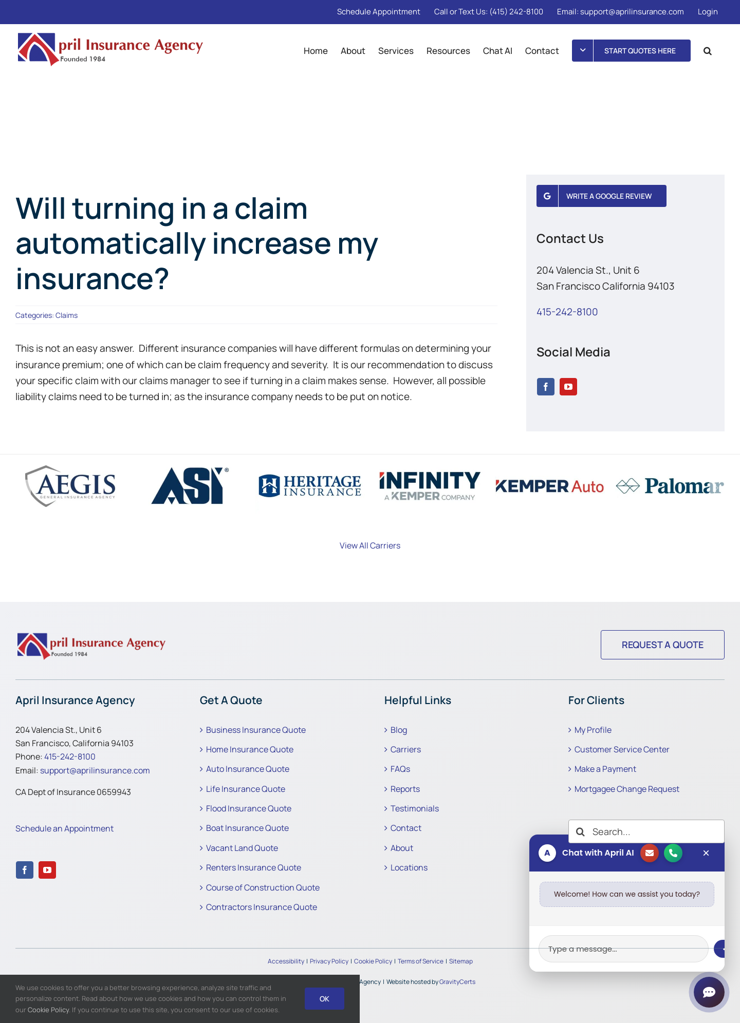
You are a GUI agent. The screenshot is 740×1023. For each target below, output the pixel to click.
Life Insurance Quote (245, 788)
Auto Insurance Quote (247, 768)
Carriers (406, 749)
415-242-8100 (567, 311)
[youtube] (568, 386)
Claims (66, 315)
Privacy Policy (329, 961)
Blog (399, 729)
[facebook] (545, 386)
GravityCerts (457, 981)
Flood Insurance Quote (248, 808)
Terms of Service (420, 961)
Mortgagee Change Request (627, 788)
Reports (405, 788)
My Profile (593, 729)
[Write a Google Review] (601, 196)
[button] (708, 50)
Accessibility (286, 961)
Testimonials (415, 808)
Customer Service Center (622, 749)
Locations (409, 867)
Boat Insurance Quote (247, 827)
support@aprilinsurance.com (95, 770)
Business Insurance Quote (256, 729)
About (402, 848)
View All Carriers (370, 545)
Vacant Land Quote (242, 848)
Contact (406, 827)
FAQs (400, 768)
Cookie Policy (373, 961)
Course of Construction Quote (263, 887)
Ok (324, 998)
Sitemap (461, 961)
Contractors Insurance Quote (261, 907)
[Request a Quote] (663, 644)
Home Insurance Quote (249, 749)
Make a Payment (605, 768)
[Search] (580, 831)
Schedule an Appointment (64, 828)
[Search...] (646, 831)
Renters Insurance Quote (253, 867)
